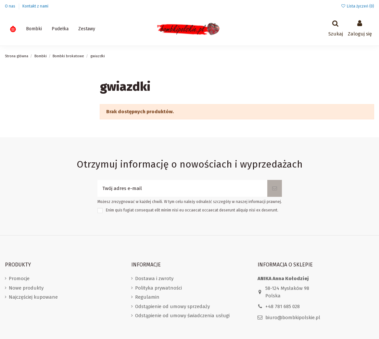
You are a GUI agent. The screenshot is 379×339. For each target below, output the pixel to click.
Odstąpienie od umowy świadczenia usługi (182, 316)
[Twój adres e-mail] (182, 188)
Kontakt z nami (35, 6)
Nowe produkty (26, 288)
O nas (10, 6)
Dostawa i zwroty (154, 278)
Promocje (19, 278)
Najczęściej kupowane (33, 297)
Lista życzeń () (357, 6)
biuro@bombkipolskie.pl (292, 317)
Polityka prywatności (158, 288)
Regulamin (147, 297)
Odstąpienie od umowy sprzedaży (172, 306)
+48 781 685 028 (282, 306)
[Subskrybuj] (274, 188)
